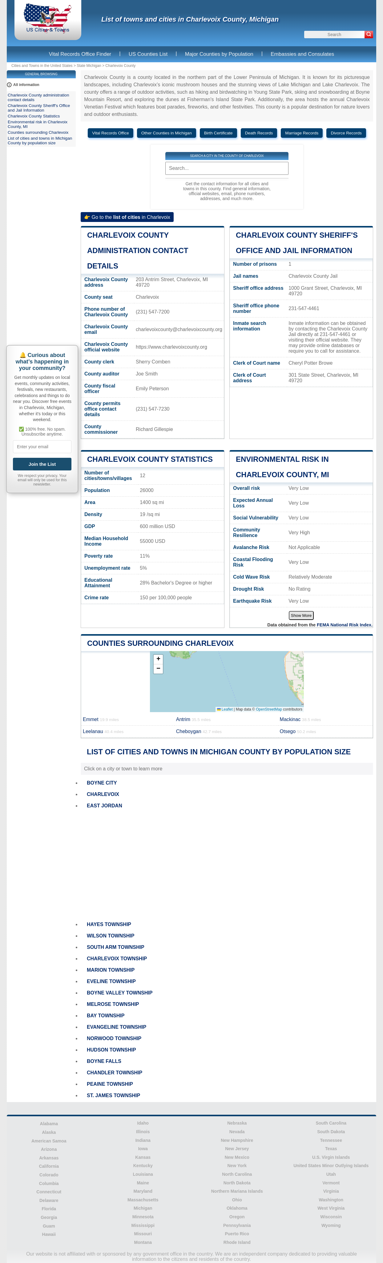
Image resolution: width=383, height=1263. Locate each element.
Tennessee (331, 1140)
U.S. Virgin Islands (331, 1157)
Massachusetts (142, 1199)
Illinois (143, 1131)
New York (237, 1165)
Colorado (48, 1174)
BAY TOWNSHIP (105, 1015)
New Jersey (237, 1148)
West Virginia (331, 1208)
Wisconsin (331, 1216)
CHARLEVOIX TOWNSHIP (117, 958)
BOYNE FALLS (104, 1061)
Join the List (42, 464)
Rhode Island (237, 1242)
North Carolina (237, 1174)
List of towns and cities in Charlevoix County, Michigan (190, 19)
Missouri (143, 1233)
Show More (301, 615)
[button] (158, 659)
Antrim (193, 719)
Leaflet (225, 709)
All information (26, 85)
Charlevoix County (120, 66)
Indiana (143, 1140)
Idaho (143, 1123)
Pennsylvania (237, 1225)
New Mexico (237, 1157)
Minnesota (143, 1216)
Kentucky (143, 1165)
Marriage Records (301, 133)
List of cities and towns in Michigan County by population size (40, 140)
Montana (143, 1242)
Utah (331, 1174)
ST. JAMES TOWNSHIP (113, 1095)
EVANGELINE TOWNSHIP (116, 1027)
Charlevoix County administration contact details (137, 250)
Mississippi (143, 1225)
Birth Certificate (218, 133)
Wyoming (331, 1225)
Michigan (143, 1208)
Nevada (237, 1131)
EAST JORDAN (104, 805)
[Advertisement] (227, 865)
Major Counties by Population (219, 54)
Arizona (49, 1149)
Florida (49, 1208)
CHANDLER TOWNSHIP (114, 1072)
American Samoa (49, 1140)
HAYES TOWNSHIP (109, 924)
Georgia (49, 1217)
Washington (331, 1199)
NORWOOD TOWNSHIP (114, 1038)
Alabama (49, 1123)
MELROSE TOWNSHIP (113, 1004)
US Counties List (148, 54)
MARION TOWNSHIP (111, 970)
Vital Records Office (110, 133)
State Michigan (89, 66)
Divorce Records (346, 133)
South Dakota (331, 1131)
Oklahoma (237, 1208)
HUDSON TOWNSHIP (111, 1049)
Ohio (237, 1199)
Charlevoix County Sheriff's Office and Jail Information (39, 108)
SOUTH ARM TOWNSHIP (115, 947)
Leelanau (103, 731)
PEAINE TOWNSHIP (110, 1084)
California (49, 1166)
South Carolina (331, 1123)
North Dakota (237, 1182)
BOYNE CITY (102, 782)
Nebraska (237, 1123)
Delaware (48, 1200)
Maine (143, 1182)
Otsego (298, 731)
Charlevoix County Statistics (150, 459)
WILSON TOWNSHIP (110, 935)
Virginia (331, 1191)
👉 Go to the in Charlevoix (127, 216)
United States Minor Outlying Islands (331, 1165)
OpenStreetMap (269, 709)
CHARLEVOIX (103, 794)
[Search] (369, 34)
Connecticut (48, 1191)
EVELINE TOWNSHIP (111, 981)
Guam (49, 1226)
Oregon (237, 1216)
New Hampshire (237, 1140)
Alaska (49, 1132)
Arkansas (48, 1157)
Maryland (143, 1191)
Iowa (143, 1148)
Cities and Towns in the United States (42, 66)
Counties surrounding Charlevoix (160, 643)
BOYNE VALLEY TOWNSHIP (119, 992)
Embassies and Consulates (302, 54)
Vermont (331, 1182)
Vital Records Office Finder (80, 54)
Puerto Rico (237, 1233)
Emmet (101, 719)
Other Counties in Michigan (166, 133)
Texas (331, 1148)
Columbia (49, 1183)
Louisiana (143, 1174)
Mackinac (300, 719)
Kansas (143, 1157)
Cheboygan (199, 731)
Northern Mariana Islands (237, 1191)
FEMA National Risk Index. (345, 624)
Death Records (259, 133)
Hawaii (49, 1234)
